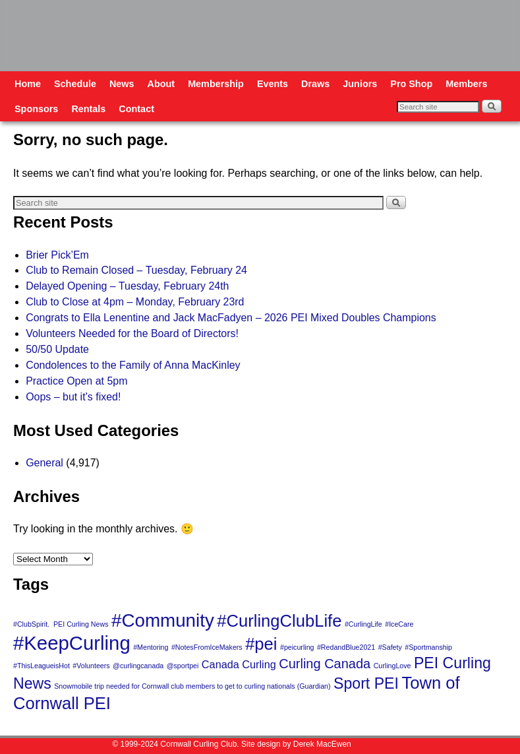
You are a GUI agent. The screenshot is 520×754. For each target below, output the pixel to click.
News (121, 84)
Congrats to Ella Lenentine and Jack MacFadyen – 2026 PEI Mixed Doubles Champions (231, 317)
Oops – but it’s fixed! (73, 396)
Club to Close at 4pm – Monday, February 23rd (135, 301)
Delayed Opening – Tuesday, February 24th (127, 286)
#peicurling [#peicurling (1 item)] (297, 647)
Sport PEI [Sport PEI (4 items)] (366, 683)
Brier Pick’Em (57, 255)
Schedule (75, 84)
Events (272, 84)
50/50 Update (57, 349)
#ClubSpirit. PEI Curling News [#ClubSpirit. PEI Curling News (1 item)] (61, 624)
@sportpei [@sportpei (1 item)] (183, 666)
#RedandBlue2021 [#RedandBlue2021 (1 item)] (346, 647)
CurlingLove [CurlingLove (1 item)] (392, 666)
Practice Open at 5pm (76, 381)
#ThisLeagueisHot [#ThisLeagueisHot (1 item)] (41, 666)
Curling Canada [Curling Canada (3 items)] (324, 663)
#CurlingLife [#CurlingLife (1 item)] (363, 624)
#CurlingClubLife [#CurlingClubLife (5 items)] (279, 621)
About (161, 84)
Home (27, 84)
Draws (315, 84)
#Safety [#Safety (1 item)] (390, 647)
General (44, 462)
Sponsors (36, 109)
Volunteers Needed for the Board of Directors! (132, 333)
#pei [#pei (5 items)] (261, 644)
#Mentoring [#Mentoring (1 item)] (150, 647)
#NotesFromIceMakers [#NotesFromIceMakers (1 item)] (207, 647)
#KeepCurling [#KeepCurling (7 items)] (71, 643)
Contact (136, 109)
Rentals (88, 109)
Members (466, 84)
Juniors (360, 84)
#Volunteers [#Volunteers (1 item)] (90, 666)
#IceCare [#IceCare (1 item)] (399, 624)
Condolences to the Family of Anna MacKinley (133, 365)
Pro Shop (411, 84)
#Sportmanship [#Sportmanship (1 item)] (428, 647)
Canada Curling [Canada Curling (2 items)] (239, 664)
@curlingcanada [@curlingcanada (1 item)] (138, 666)
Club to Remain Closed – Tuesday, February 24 (136, 270)
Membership (216, 84)
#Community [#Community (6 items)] (162, 620)
